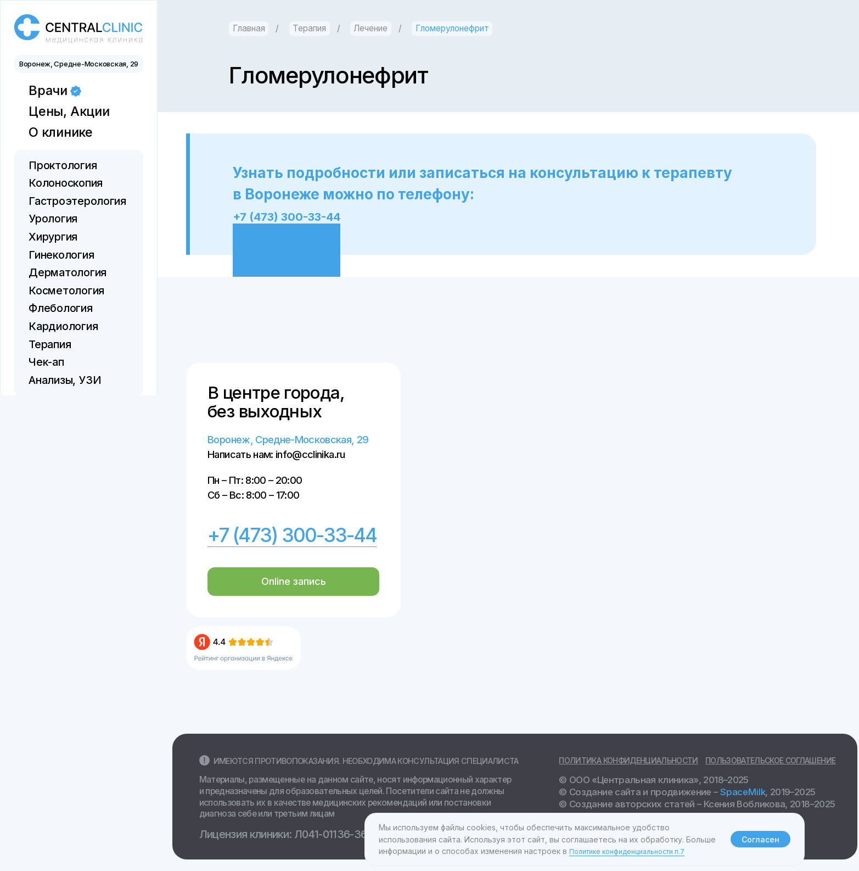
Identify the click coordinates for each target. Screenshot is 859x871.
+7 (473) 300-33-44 (302, 215)
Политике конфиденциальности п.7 (636, 851)
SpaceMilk (741, 791)
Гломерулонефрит (452, 28)
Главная (249, 28)
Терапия (309, 28)
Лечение (370, 28)
